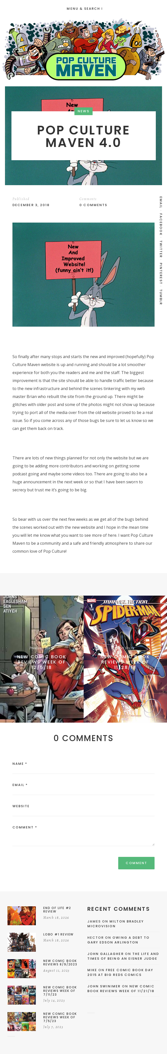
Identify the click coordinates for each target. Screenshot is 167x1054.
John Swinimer (104, 986)
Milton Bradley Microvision (115, 924)
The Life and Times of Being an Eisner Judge (123, 956)
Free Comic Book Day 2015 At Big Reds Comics (120, 972)
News (83, 111)
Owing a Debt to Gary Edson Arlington (118, 940)
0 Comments (93, 205)
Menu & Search (84, 8)
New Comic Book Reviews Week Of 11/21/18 (121, 989)
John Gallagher (105, 953)
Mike (92, 970)
